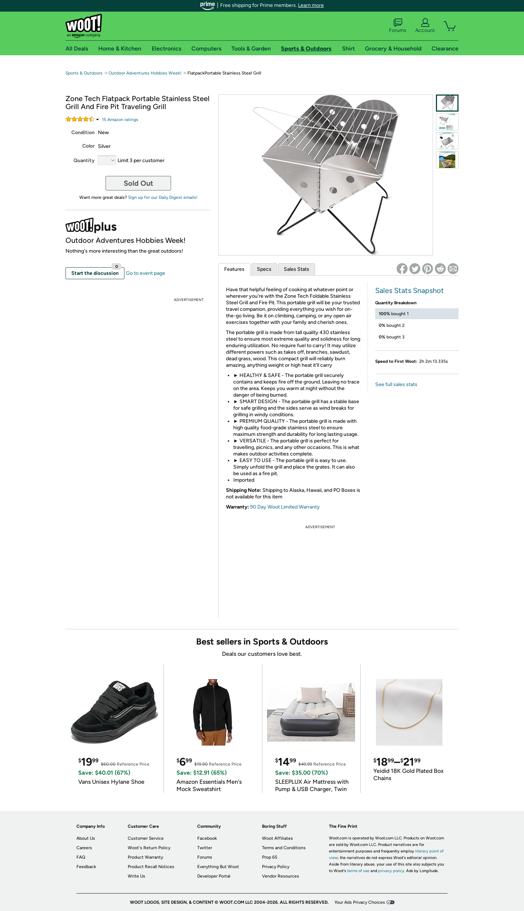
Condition (83, 132)
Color (88, 146)
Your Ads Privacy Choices (359, 902)
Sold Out (138, 183)
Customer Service (146, 838)
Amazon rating (120, 119)
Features (234, 269)
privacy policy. (391, 870)
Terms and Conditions (284, 847)
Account (425, 25)
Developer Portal (213, 876)
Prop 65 (269, 857)
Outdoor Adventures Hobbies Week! (145, 73)
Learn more (311, 5)
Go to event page (145, 273)
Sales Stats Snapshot (409, 290)
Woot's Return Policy (149, 847)
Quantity (84, 160)
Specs (264, 269)
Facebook (207, 838)
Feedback (86, 866)
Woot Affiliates (277, 838)
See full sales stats (396, 384)
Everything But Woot (218, 866)
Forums (397, 25)
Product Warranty (145, 857)
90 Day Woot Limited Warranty (285, 507)
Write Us (136, 876)
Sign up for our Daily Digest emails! (163, 197)
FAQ (80, 857)
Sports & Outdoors (84, 73)
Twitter (204, 847)
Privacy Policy (275, 866)
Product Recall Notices (151, 866)
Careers (84, 847)
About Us (85, 838)
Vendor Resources (280, 876)
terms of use (358, 870)
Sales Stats (296, 269)
